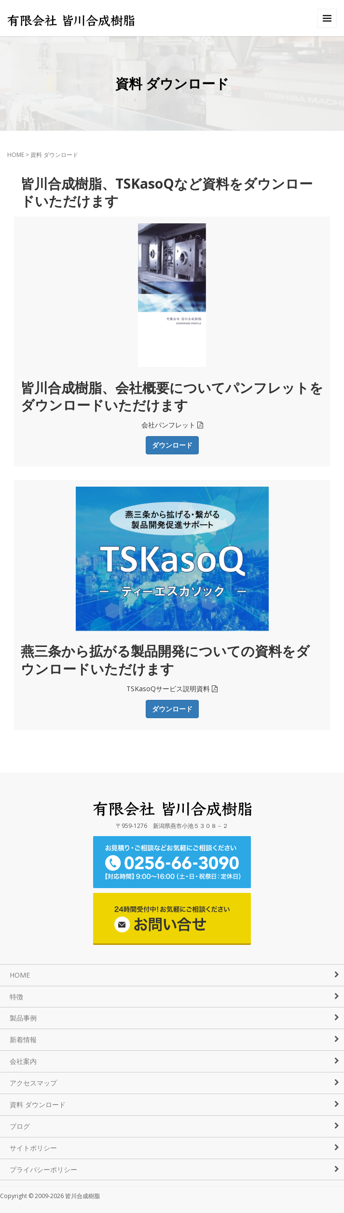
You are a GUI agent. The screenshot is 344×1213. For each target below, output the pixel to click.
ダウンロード (172, 445)
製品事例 (23, 1017)
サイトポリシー (33, 1147)
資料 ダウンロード (38, 1104)
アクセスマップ (33, 1082)
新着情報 (23, 1039)
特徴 (16, 996)
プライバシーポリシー (43, 1169)
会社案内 (23, 1061)
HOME (15, 155)
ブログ (20, 1126)
